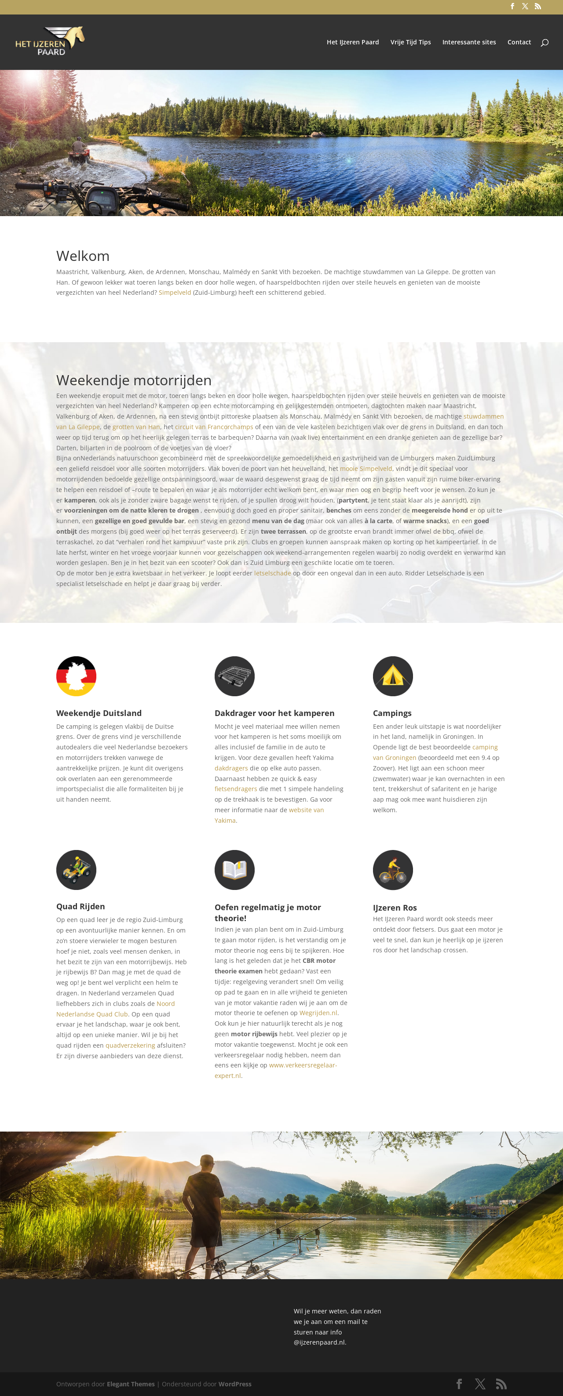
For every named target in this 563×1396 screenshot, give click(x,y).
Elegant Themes (131, 1384)
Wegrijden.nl (318, 1013)
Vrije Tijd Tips (411, 42)
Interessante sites (469, 42)
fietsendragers (236, 789)
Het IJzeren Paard (353, 42)
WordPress (235, 1384)
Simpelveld (175, 292)
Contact (519, 42)
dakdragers (231, 768)
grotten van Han (136, 427)
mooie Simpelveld (366, 468)
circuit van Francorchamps (214, 427)
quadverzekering (130, 1045)
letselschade (272, 573)
